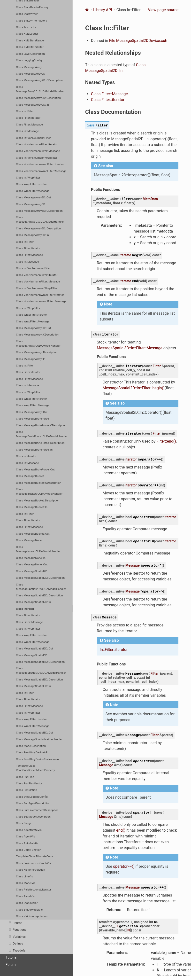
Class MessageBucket (30, 476)
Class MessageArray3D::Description (38, 228)
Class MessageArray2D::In (32, 104)
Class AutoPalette (27, 843)
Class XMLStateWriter (29, 47)
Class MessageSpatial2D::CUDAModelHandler (41, 587)
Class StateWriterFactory (31, 20)
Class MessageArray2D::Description (38, 98)
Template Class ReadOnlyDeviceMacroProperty (35, 768)
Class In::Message (27, 131)
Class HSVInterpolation (30, 869)
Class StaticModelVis (29, 909)
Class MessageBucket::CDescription (38, 482)
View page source (163, 10)
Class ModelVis (25, 883)
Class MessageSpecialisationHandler (39, 739)
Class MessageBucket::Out (33, 533)
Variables (17, 937)
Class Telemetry (26, 27)
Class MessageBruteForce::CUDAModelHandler (42, 434)
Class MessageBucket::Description (37, 500)
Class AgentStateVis (29, 830)
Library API (102, 10)
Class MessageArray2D (30, 73)
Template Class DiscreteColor (34, 856)
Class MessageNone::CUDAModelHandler (38, 549)
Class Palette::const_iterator (33, 889)
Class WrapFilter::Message (32, 191)
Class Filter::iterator (28, 117)
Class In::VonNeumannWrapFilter (36, 157)
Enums (15, 923)
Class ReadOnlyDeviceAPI (32, 752)
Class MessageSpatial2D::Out (34, 648)
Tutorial (9, 957)
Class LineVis (24, 876)
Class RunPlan (25, 777)
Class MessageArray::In (30, 359)
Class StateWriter (27, 14)
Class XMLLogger (27, 33)
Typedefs (17, 950)
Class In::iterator (26, 456)
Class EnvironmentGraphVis (33, 863)
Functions (17, 930)
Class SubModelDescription (33, 816)
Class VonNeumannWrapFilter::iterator (40, 164)
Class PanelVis (25, 896)
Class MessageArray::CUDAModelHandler (38, 343)
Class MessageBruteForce (32, 418)
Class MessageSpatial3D (31, 655)
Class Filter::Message (29, 124)
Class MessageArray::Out (31, 412)
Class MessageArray (29, 67)
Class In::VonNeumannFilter (33, 138)
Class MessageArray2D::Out (33, 197)
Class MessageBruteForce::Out (35, 469)
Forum (10, 965)
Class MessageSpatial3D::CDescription (40, 662)
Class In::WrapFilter (28, 177)
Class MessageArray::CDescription (37, 334)
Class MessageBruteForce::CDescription (41, 425)
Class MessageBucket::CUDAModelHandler (39, 491)
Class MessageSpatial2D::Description (39, 595)
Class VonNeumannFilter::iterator (36, 144)
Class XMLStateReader (30, 40)
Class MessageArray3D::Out (33, 328)
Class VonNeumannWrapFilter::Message (41, 171)
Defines (16, 943)
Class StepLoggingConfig (32, 796)
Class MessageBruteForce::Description (40, 443)
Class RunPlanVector (29, 783)
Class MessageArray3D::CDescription (39, 210)
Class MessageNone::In (31, 558)
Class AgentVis (25, 836)
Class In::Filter (25, 111)
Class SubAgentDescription (33, 803)
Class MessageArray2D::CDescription (39, 80)
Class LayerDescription (30, 53)
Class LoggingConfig (29, 60)
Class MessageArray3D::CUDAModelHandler (40, 219)
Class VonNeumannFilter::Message (38, 151)
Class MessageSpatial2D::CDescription (40, 577)
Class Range (23, 823)
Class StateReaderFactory (32, 7)
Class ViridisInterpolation (31, 916)
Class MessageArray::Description (36, 352)
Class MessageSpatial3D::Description (39, 679)
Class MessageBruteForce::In (34, 449)
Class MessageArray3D (30, 204)
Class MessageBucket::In (31, 507)
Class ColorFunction (28, 849)
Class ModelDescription (31, 746)
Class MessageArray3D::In (32, 235)
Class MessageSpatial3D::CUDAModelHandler (41, 670)
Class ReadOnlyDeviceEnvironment (38, 759)
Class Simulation (26, 790)
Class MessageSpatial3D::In (33, 686)
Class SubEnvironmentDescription (37, 810)
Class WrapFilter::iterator (31, 184)
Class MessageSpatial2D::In (33, 602)
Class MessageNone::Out (32, 564)
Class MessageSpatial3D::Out (34, 732)
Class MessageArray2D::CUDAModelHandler (40, 89)
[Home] (87, 10)
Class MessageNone (29, 540)
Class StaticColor (27, 903)
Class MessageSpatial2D (31, 571)
